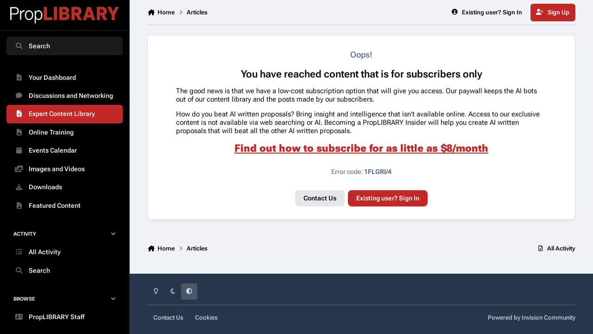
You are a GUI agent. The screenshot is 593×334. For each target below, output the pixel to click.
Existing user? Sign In (387, 198)
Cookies (206, 317)
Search (32, 46)
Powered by (531, 317)
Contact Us (319, 198)
